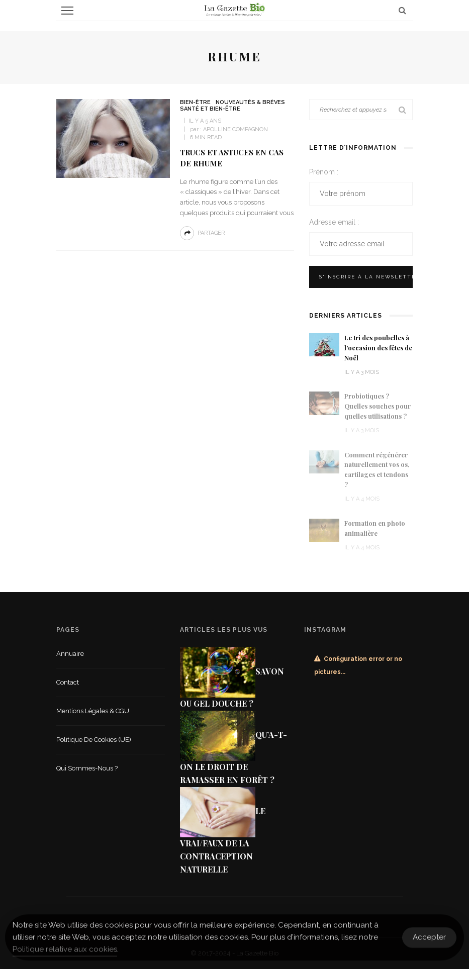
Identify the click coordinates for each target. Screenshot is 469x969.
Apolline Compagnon (235, 129)
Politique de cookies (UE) (93, 739)
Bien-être (195, 102)
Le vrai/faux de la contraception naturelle (222, 840)
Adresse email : (334, 222)
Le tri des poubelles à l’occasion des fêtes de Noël (378, 348)
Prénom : (323, 172)
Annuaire (70, 653)
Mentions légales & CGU (92, 711)
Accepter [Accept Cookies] (429, 941)
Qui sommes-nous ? (87, 768)
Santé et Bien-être (210, 109)
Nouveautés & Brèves (250, 102)
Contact (67, 682)
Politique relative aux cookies (65, 953)
